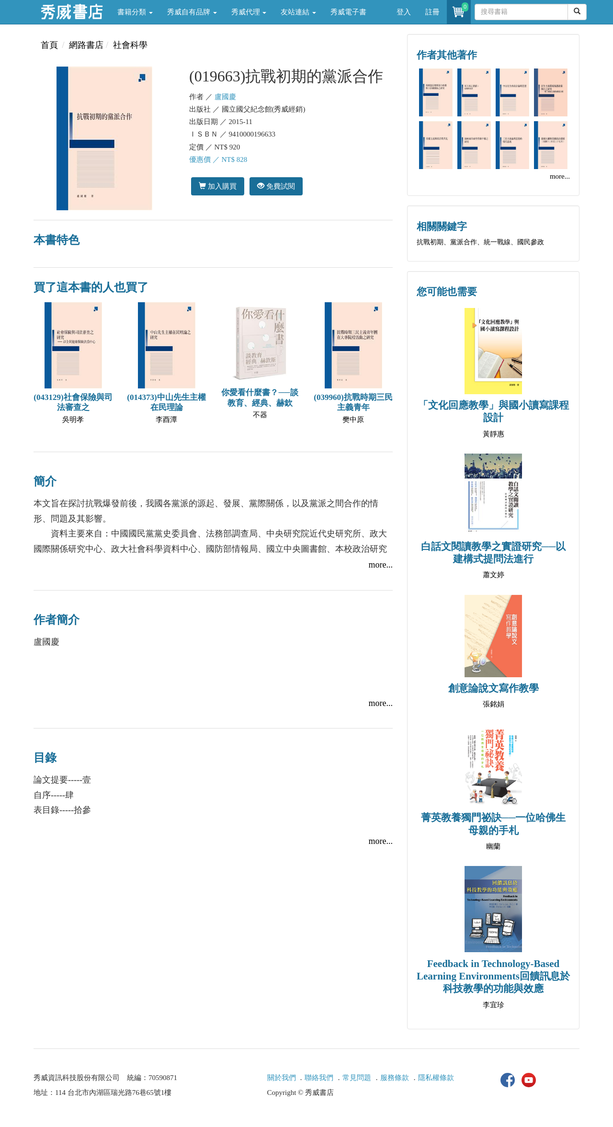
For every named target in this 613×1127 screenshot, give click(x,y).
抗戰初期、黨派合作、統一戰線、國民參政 (480, 242)
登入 (404, 12)
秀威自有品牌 (192, 12)
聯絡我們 (319, 1077)
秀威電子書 (348, 12)
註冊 (432, 12)
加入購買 (218, 186)
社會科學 (130, 45)
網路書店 (86, 45)
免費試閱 (276, 186)
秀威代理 (249, 12)
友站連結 (298, 12)
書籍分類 (135, 12)
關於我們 (281, 1077)
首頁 (49, 45)
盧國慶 (225, 97)
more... (381, 564)
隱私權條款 (436, 1077)
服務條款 (394, 1077)
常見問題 (356, 1077)
